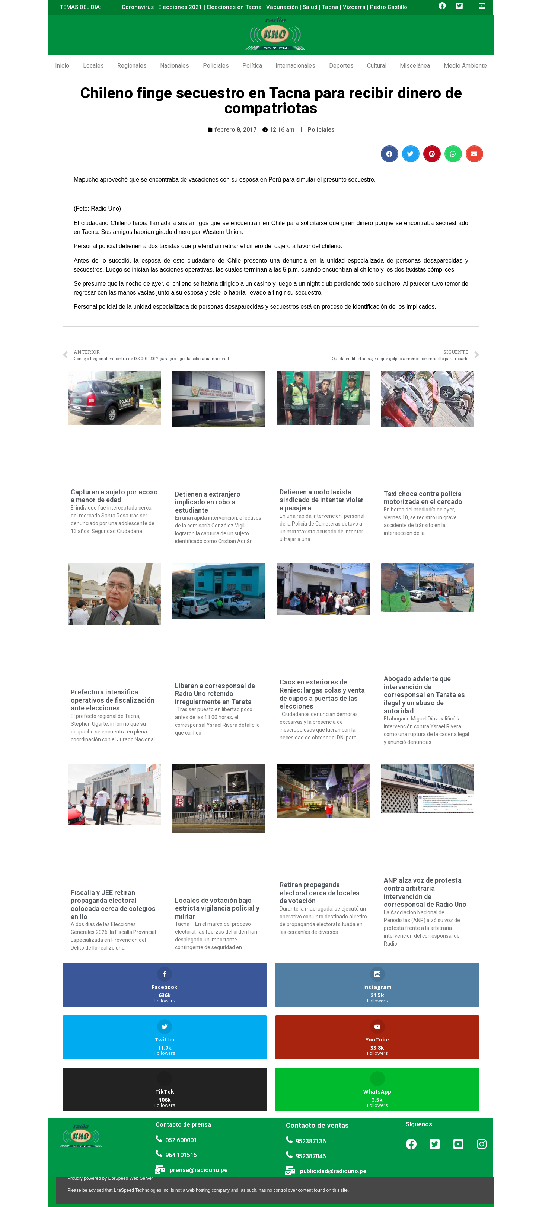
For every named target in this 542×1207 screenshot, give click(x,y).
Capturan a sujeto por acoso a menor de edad (114, 496)
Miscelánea (415, 65)
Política (252, 65)
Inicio (62, 65)
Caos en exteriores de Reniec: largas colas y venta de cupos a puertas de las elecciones (322, 694)
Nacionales (174, 65)
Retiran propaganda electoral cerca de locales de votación (320, 893)
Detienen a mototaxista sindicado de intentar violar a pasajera (322, 500)
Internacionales (295, 65)
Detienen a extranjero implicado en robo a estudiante (207, 502)
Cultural (376, 65)
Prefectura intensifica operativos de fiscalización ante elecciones (112, 700)
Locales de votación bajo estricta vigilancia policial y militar (217, 908)
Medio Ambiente (465, 65)
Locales (93, 65)
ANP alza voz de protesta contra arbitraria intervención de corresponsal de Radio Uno (425, 892)
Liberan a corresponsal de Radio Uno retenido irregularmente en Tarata (215, 694)
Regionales (132, 65)
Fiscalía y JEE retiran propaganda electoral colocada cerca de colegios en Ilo (113, 905)
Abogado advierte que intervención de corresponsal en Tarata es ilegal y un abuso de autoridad (424, 695)
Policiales (216, 65)
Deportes (341, 65)
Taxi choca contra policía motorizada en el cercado (423, 498)
